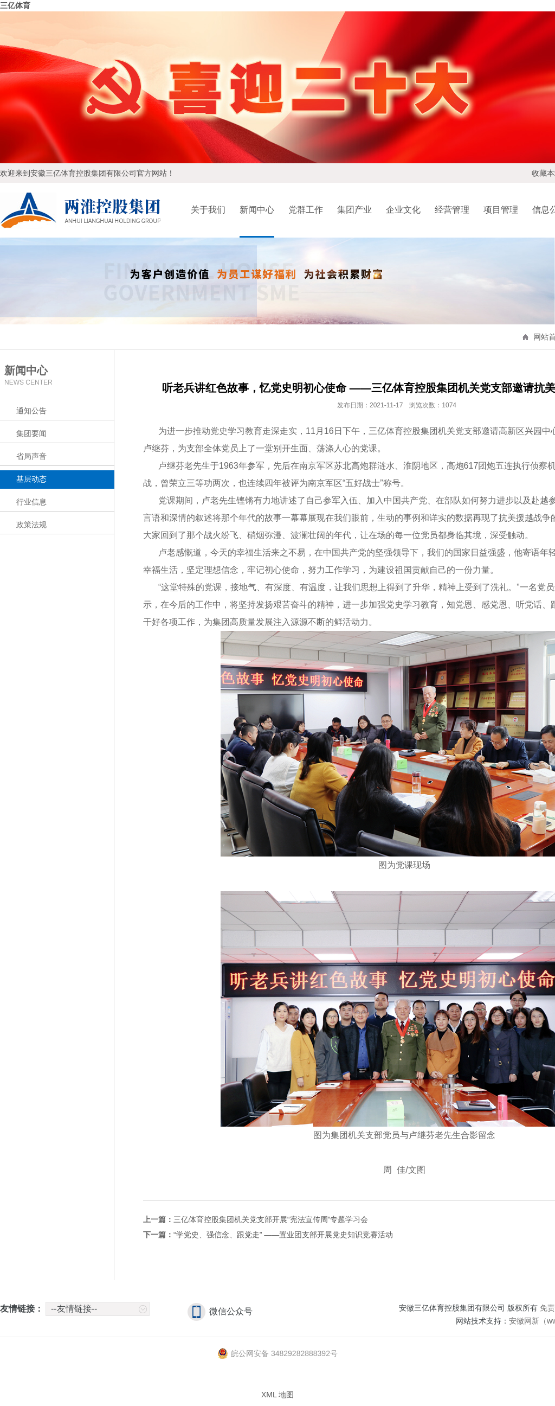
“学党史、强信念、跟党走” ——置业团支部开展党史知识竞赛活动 (283, 1234)
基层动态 (31, 479)
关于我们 (208, 209)
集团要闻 (31, 433)
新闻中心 (257, 209)
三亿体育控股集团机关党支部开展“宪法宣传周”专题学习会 (270, 1219)
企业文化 (403, 209)
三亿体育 (15, 5)
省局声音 (31, 456)
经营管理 (452, 209)
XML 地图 (277, 1394)
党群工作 (305, 209)
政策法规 (31, 524)
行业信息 (31, 501)
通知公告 (31, 410)
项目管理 (500, 209)
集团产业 (354, 209)
